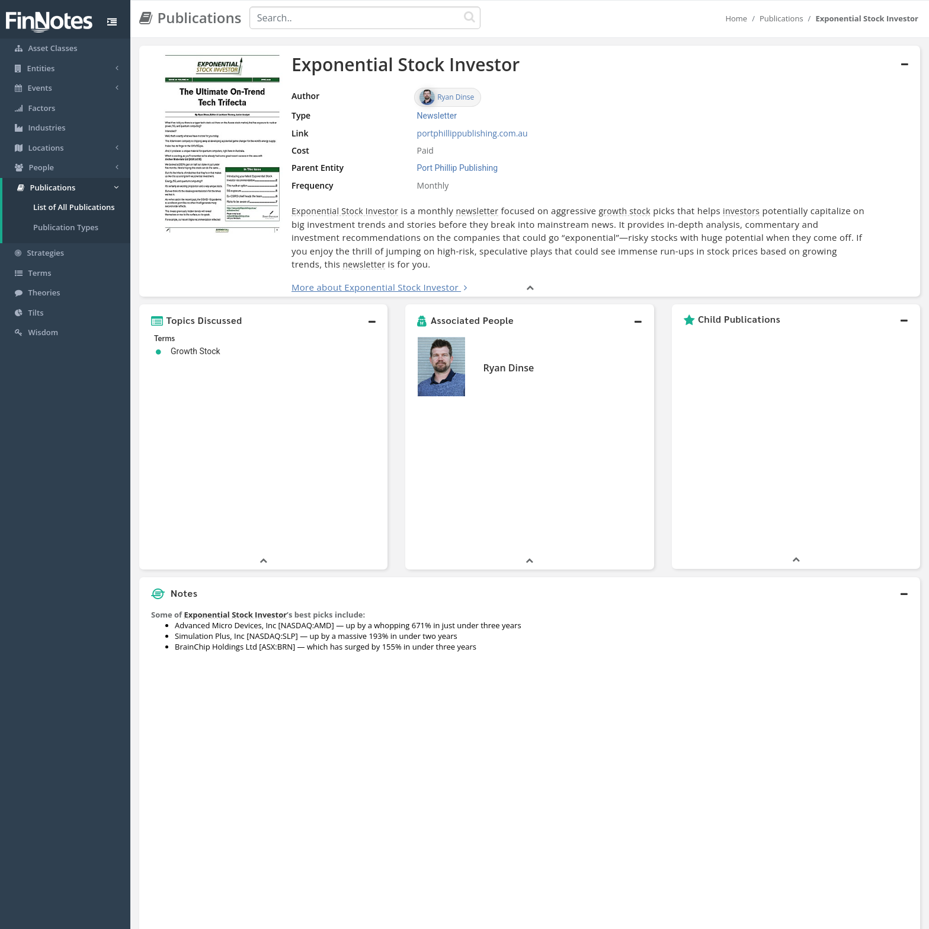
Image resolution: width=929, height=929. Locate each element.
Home (736, 18)
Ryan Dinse (508, 367)
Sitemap (422, 917)
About (386, 917)
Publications (781, 18)
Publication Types (65, 227)
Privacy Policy (472, 917)
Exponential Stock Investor (344, 211)
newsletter (477, 211)
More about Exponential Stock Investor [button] (375, 287)
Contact (555, 917)
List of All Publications (74, 207)
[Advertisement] (820, 632)
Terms (519, 917)
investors (741, 211)
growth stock (624, 211)
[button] (263, 320)
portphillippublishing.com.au (472, 133)
